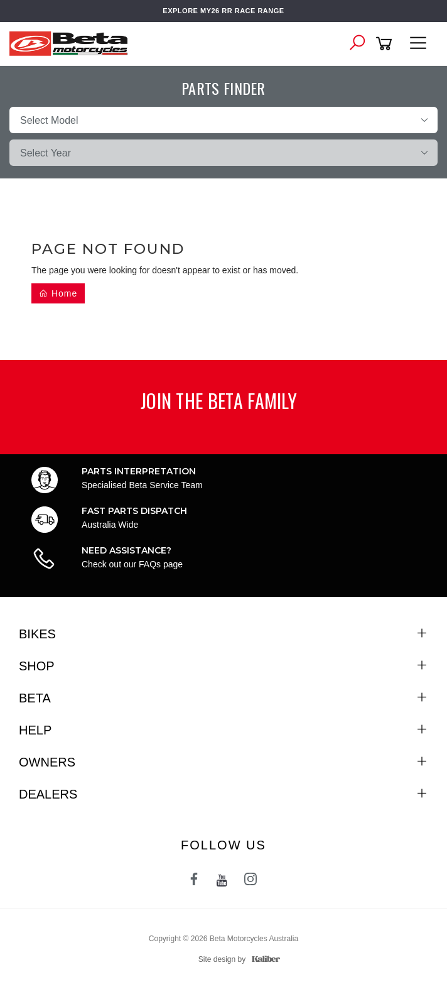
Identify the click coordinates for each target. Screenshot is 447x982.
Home (58, 293)
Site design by (236, 959)
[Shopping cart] (386, 43)
